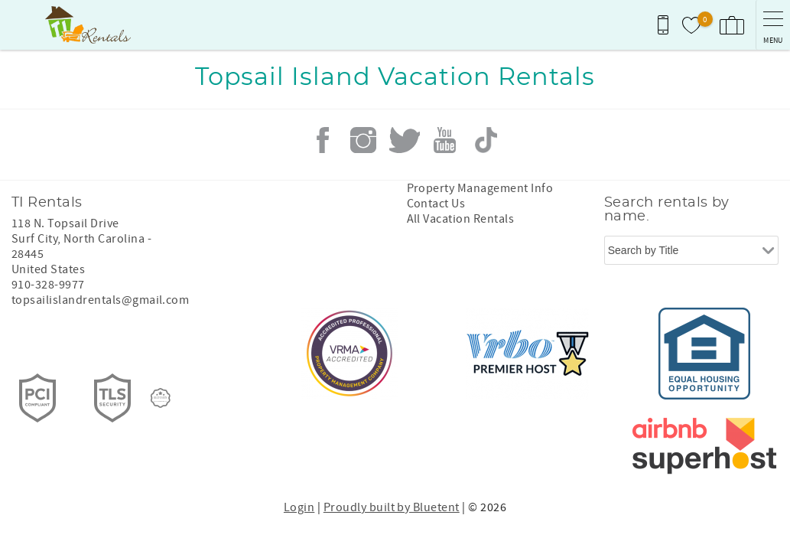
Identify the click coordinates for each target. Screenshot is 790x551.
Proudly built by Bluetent (391, 507)
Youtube (445, 140)
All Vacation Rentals (461, 219)
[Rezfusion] (160, 397)
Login (299, 507)
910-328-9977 (48, 284)
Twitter (404, 140)
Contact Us (436, 203)
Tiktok (485, 140)
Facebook (322, 140)
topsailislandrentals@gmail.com (100, 300)
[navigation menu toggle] (773, 25)
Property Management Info (480, 188)
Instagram (363, 140)
